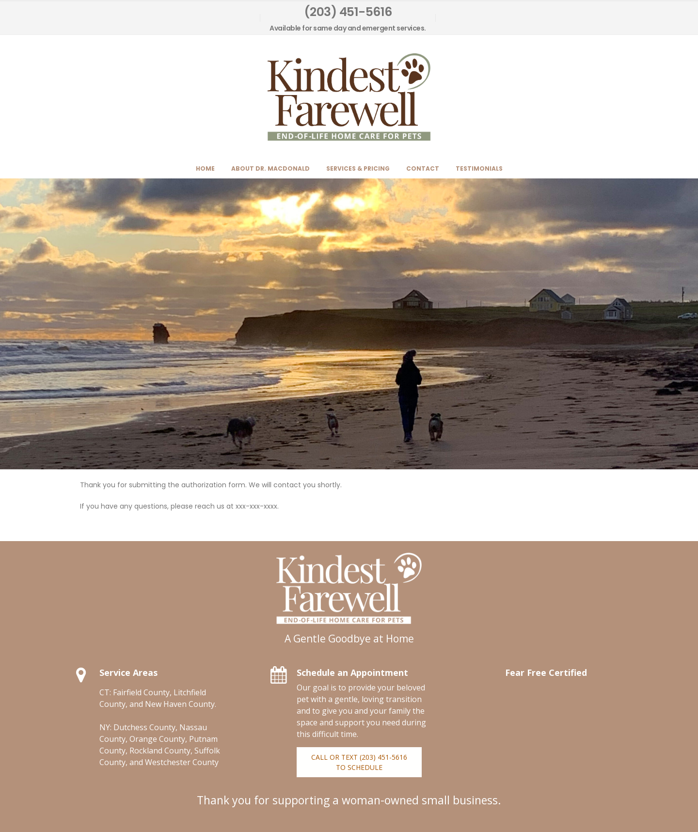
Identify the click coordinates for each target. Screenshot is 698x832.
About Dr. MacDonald (270, 168)
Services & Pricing (358, 168)
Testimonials (479, 168)
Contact (422, 168)
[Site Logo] (349, 96)
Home (205, 168)
